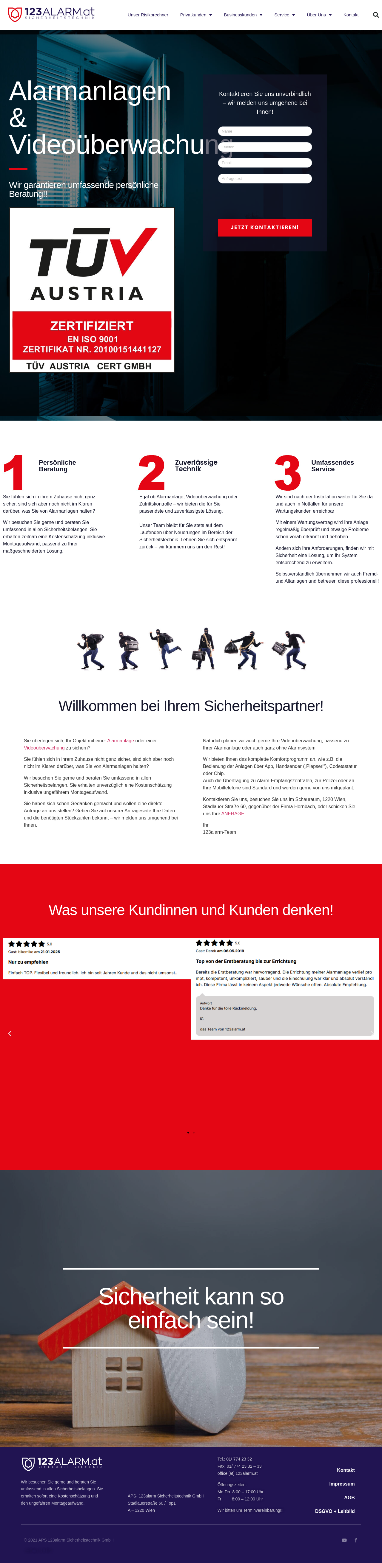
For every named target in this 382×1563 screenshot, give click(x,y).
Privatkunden (196, 15)
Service (284, 15)
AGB (349, 1497)
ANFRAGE (232, 813)
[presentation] (263, 201)
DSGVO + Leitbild (335, 1511)
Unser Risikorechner (148, 14)
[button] (376, 15)
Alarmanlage (120, 740)
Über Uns (319, 15)
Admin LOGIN (38, 1550)
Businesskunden (243, 15)
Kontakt (351, 14)
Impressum (342, 1483)
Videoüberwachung (44, 747)
